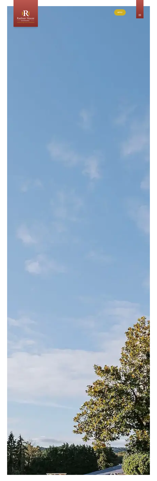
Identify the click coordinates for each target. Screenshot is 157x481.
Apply (120, 12)
